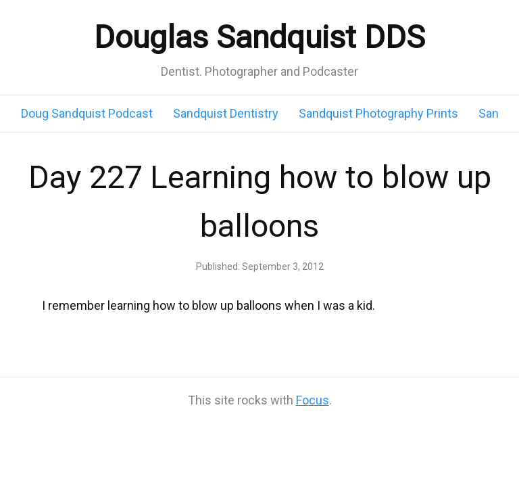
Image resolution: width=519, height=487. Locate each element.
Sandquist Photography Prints (378, 113)
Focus (312, 400)
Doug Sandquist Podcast (87, 113)
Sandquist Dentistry (225, 113)
